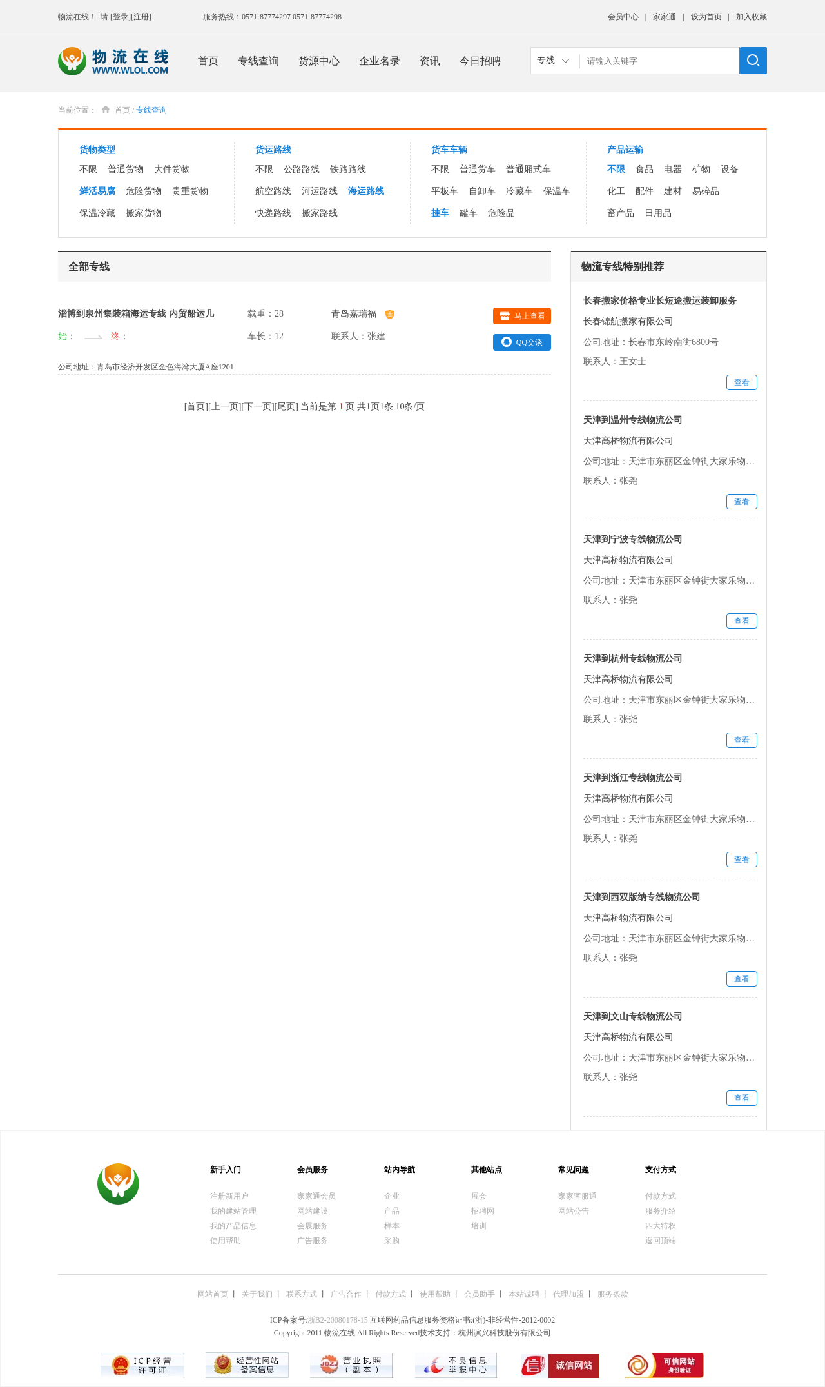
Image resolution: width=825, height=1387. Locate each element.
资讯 (430, 60)
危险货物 (144, 191)
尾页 (286, 406)
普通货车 (478, 169)
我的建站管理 (233, 1210)
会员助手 (479, 1294)
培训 (479, 1225)
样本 (392, 1225)
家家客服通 (577, 1196)
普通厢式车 (528, 169)
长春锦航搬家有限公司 (628, 321)
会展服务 (312, 1225)
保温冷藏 (97, 213)
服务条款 (612, 1294)
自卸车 (482, 191)
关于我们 (257, 1294)
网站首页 (212, 1294)
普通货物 (126, 169)
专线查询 (258, 60)
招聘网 (482, 1210)
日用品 (658, 213)
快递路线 (273, 213)
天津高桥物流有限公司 (628, 441)
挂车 (440, 213)
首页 (208, 60)
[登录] (120, 16)
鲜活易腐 (97, 191)
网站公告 (573, 1210)
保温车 (556, 191)
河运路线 (320, 191)
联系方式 (301, 1294)
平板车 (444, 191)
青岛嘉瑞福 (362, 314)
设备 (730, 169)
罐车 (469, 213)
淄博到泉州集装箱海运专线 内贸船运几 (136, 314)
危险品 (501, 213)
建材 (673, 191)
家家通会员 (316, 1196)
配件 (645, 191)
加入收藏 (751, 16)
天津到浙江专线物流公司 (633, 778)
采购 (392, 1240)
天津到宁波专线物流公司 (633, 539)
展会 (479, 1196)
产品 (392, 1210)
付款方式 (660, 1196)
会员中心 (623, 16)
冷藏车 (519, 191)
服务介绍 (660, 1210)
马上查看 (522, 315)
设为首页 (706, 16)
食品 (645, 169)
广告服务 (312, 1240)
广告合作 (346, 1294)
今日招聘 (480, 60)
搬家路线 (320, 213)
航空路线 (273, 191)
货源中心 (319, 60)
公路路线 (302, 169)
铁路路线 (348, 169)
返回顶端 (660, 1240)
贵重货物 (190, 191)
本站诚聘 (524, 1294)
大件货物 (172, 169)
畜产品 (620, 213)
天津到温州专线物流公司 (633, 420)
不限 (88, 169)
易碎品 (705, 191)
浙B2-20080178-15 (337, 1319)
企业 (392, 1196)
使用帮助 (225, 1240)
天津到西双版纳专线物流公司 (642, 897)
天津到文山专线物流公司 (633, 1016)
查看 (742, 382)
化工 (616, 191)
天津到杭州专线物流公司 (633, 659)
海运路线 (366, 191)
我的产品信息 (233, 1225)
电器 (673, 169)
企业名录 (379, 60)
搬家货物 (144, 213)
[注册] (141, 16)
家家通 (664, 16)
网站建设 (312, 1210)
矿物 (701, 169)
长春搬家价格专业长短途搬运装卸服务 (660, 301)
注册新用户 (229, 1196)
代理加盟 (568, 1294)
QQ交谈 (522, 342)
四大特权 (660, 1225)
